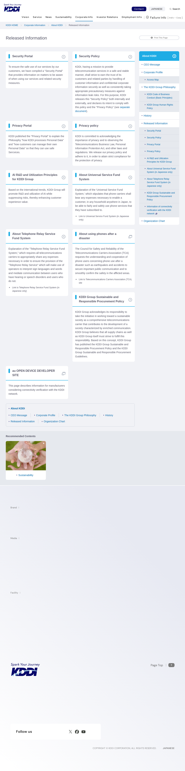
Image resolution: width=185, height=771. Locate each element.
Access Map (153, 79)
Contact (139, 8)
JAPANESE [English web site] (169, 748)
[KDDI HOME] (25, 669)
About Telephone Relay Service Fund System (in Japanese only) (159, 182)
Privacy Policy (153, 151)
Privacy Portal (153, 144)
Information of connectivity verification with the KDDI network (159, 210)
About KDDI (18, 408)
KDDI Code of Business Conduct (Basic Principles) (159, 96)
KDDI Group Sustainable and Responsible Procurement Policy (161, 196)
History (109, 415)
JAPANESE (158, 8)
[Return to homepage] (13, 8)
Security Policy (154, 137)
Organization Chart (54, 421)
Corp (179, 17)
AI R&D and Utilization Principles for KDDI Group (159, 160)
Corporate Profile (45, 415)
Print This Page (159, 38)
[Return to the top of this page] (163, 665)
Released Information (23, 421)
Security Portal (154, 131)
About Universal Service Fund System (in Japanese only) (161, 170)
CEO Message (19, 415)
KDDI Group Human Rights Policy (160, 106)
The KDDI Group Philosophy (80, 415)
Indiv (171, 17)
